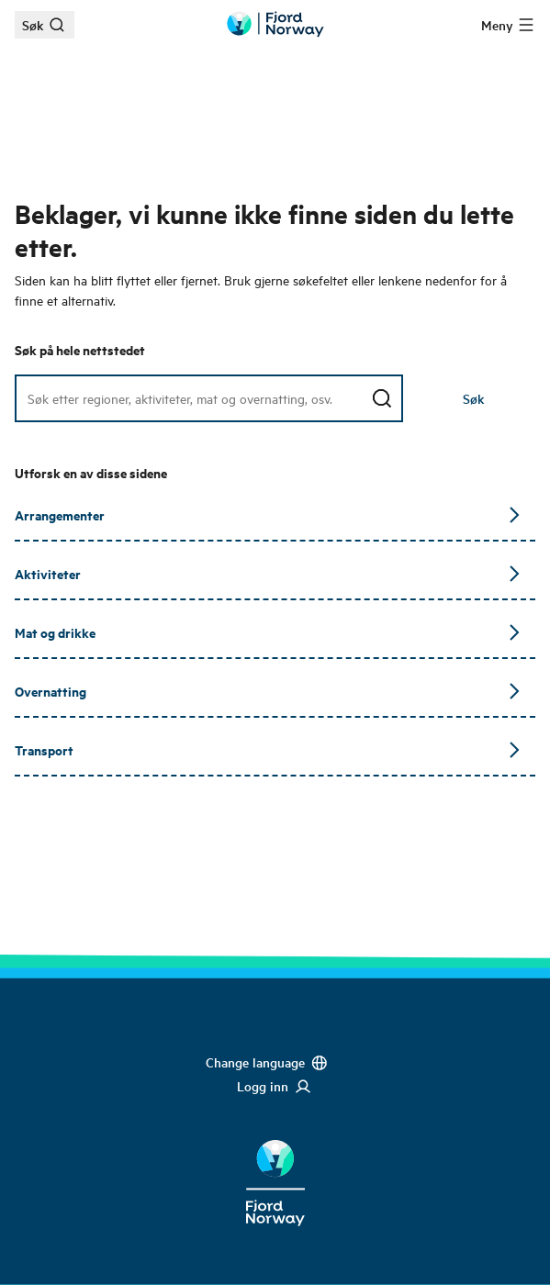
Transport (268, 749)
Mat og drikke (268, 632)
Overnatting (268, 690)
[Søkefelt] (209, 398)
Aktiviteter (268, 573)
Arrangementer (268, 514)
